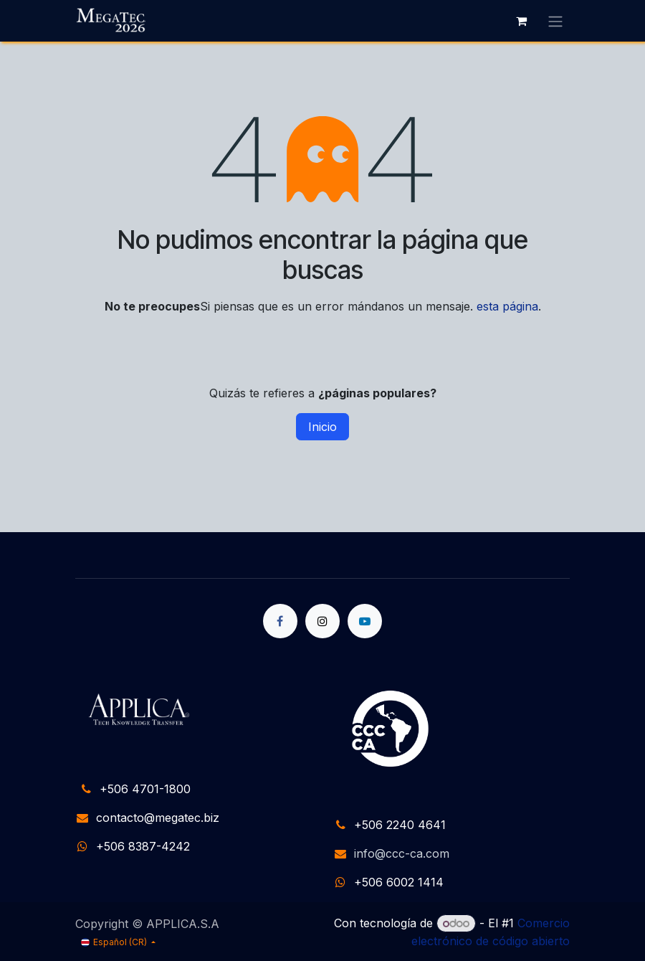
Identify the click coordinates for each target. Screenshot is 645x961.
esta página (507, 306)
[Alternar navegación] (555, 21)
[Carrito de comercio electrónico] (521, 20)
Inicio (322, 427)
